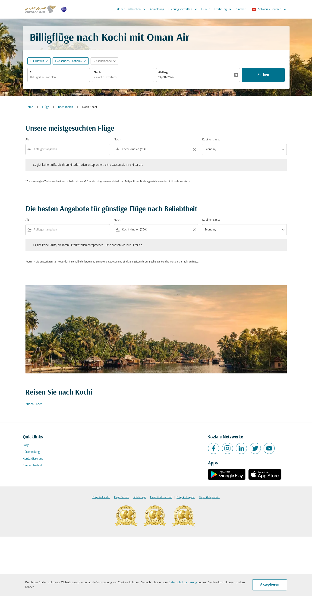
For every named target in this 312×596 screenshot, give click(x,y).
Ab (31, 72)
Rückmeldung (31, 452)
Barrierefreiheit (32, 465)
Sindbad (241, 9)
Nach (97, 72)
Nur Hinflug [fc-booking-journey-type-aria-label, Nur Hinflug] (36, 61)
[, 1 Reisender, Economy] (68, 61)
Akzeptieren (269, 584)
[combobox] (58, 77)
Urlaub (205, 9)
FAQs (26, 445)
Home (29, 107)
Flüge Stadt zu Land (161, 497)
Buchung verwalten (183, 9)
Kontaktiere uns (33, 458)
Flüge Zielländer (101, 497)
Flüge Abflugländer (209, 497)
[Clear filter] (194, 149)
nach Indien (65, 107)
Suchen (263, 75)
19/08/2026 (166, 77)
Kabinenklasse (211, 139)
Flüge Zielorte (121, 497)
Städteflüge (139, 497)
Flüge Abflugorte (185, 497)
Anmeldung (157, 9)
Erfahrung (224, 9)
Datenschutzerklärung (182, 582)
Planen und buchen (132, 9)
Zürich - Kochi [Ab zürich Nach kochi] (34, 404)
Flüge (45, 107)
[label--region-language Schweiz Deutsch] (269, 9)
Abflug (162, 72)
